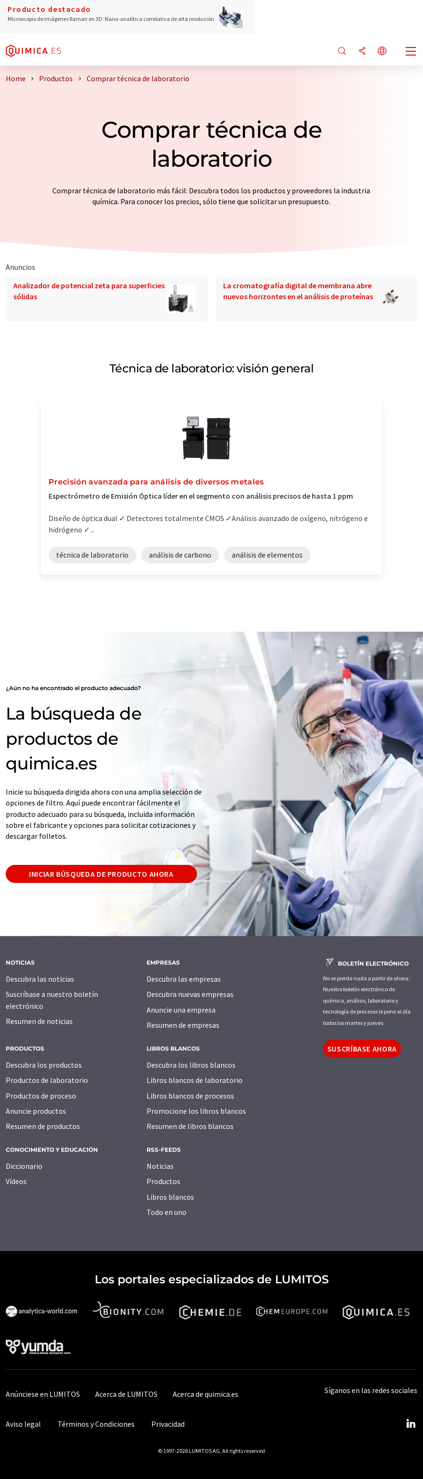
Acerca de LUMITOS (126, 1394)
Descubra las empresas (184, 979)
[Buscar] (342, 51)
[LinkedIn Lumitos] (410, 1424)
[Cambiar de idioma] (382, 51)
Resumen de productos (43, 1126)
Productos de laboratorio (47, 1080)
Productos (163, 1181)
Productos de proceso (41, 1095)
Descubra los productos (44, 1065)
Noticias (160, 1166)
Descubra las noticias (40, 979)
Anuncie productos (36, 1111)
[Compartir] (362, 51)
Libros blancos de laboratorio (195, 1080)
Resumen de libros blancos (190, 1126)
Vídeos (16, 1181)
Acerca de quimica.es (205, 1394)
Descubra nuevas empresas (190, 994)
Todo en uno (167, 1212)
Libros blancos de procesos (190, 1095)
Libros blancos (170, 1197)
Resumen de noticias (39, 1021)
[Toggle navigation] (411, 52)
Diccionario (24, 1166)
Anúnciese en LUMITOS (43, 1394)
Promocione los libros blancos (196, 1111)
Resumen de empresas (183, 1025)
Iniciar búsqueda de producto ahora (101, 874)
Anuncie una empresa (181, 1009)
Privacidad (168, 1424)
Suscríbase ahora (362, 1048)
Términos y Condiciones (96, 1424)
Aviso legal (23, 1424)
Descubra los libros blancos (191, 1065)
